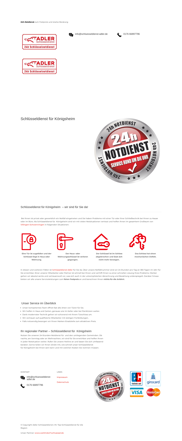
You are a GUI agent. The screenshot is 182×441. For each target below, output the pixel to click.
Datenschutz (63, 382)
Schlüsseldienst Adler (62, 270)
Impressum (62, 377)
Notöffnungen (77, 94)
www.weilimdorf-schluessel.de (49, 433)
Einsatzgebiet (95, 94)
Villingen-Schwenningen (32, 224)
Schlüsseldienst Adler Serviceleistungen (43, 94)
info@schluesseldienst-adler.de (39, 378)
